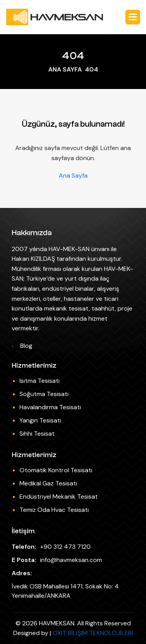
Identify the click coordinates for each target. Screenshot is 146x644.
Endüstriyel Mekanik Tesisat (58, 496)
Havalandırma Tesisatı (50, 407)
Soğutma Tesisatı (44, 394)
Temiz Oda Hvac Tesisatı (54, 510)
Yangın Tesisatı (40, 420)
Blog (26, 346)
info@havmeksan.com (71, 560)
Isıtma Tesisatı (39, 381)
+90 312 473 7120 (65, 547)
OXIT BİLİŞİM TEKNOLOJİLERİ (93, 633)
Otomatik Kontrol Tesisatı (55, 470)
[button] (132, 17)
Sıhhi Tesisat (37, 433)
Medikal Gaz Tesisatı (48, 483)
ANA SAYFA (65, 69)
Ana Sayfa (73, 176)
